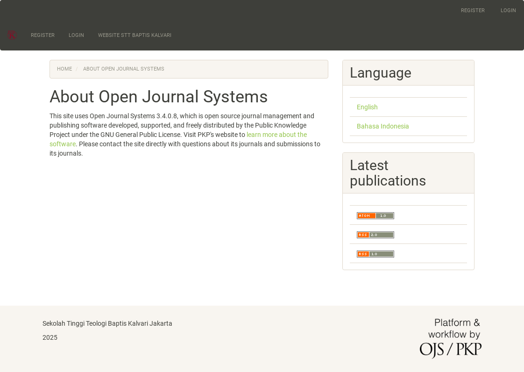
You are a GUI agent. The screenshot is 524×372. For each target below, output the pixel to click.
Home (64, 69)
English (367, 107)
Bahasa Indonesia (383, 126)
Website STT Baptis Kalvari (134, 35)
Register (473, 10)
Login (508, 10)
